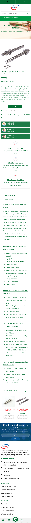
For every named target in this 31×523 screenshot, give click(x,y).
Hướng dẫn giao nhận (7, 510)
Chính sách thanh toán (8, 490)
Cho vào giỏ (9, 417)
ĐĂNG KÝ (15, 438)
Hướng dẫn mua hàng (7, 504)
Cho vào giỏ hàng (15, 106)
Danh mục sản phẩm (10, 18)
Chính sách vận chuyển (8, 486)
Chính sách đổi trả (6, 493)
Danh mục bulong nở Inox (16, 115)
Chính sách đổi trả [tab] (10, 199)
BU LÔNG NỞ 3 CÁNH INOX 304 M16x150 (22, 409)
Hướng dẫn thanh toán (8, 507)
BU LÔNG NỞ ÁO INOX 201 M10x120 (9, 409)
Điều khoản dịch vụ (7, 514)
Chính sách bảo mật (7, 496)
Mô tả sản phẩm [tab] (9, 196)
